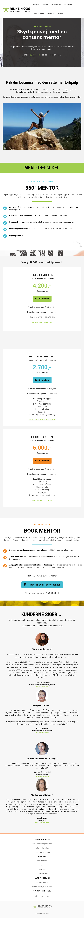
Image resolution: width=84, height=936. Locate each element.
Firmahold (68, 4)
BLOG (69, 13)
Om (42, 865)
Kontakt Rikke (42, 861)
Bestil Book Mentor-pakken (42, 584)
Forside (36, 4)
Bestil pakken (42, 298)
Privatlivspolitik (42, 882)
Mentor (45, 4)
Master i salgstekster (42, 848)
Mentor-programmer (42, 852)
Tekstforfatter (38, 13)
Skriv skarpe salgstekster (42, 844)
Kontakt (61, 13)
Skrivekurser (56, 4)
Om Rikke (50, 13)
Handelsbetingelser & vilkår (42, 887)
